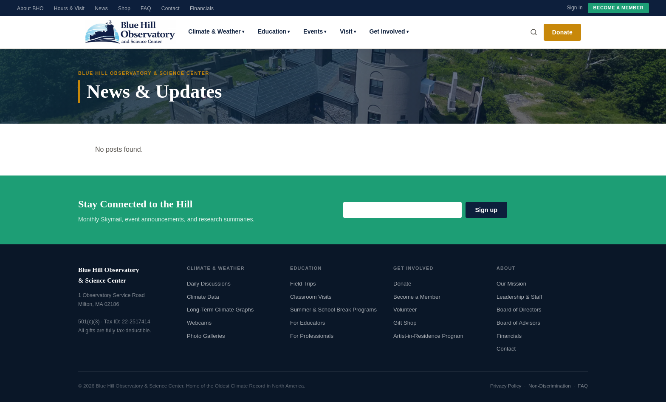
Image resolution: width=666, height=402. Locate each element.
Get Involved (389, 31)
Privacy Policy (506, 386)
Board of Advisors (518, 323)
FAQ (146, 8)
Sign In (574, 8)
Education (274, 31)
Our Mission (511, 283)
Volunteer (405, 309)
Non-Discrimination (549, 386)
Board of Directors (519, 309)
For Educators (307, 323)
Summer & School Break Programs (333, 309)
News (101, 8)
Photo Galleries (206, 336)
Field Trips (303, 283)
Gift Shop (405, 323)
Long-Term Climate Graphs (220, 309)
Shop (124, 8)
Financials (202, 8)
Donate (562, 32)
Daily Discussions (209, 283)
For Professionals (311, 336)
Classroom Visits (310, 297)
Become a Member (618, 7)
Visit (348, 31)
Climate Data (203, 297)
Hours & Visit (69, 8)
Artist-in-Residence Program (428, 336)
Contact (170, 8)
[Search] (533, 32)
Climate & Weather (216, 31)
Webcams (199, 323)
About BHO (30, 8)
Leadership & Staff (519, 297)
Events (314, 31)
